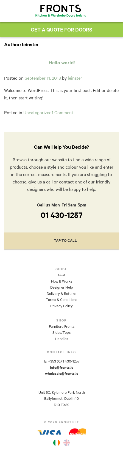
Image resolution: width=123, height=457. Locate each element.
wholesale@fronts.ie (61, 373)
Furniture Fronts (61, 326)
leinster (75, 78)
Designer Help (61, 287)
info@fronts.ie (61, 367)
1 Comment (62, 112)
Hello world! (62, 62)
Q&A (61, 274)
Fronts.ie (60, 10)
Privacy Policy (61, 305)
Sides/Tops (61, 332)
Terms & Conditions (61, 299)
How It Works (61, 281)
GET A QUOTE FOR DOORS (61, 29)
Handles (61, 338)
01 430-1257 (62, 215)
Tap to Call (65, 240)
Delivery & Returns (61, 293)
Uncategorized (37, 112)
